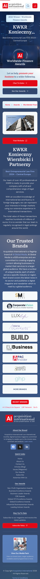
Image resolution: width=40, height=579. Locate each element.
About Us (20, 461)
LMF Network (27, 407)
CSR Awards (20, 496)
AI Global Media (20, 254)
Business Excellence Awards (20, 491)
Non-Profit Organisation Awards (20, 488)
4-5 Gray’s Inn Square (11, 407)
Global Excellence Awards (20, 502)
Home (7, 105)
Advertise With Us (20, 478)
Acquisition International (22, 571)
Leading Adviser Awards (20, 507)
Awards (17, 105)
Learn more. (28, 441)
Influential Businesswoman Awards (20, 504)
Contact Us (20, 464)
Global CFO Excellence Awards (20, 499)
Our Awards (20, 472)
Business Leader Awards (20, 493)
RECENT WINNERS (20, 402)
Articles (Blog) (20, 467)
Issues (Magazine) (20, 469)
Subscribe (20, 475)
